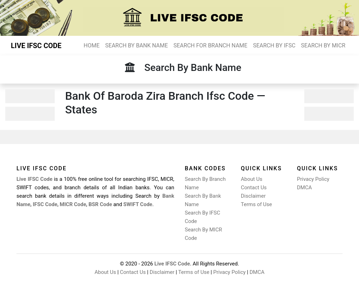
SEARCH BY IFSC (274, 45)
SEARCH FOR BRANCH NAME (211, 45)
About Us (251, 179)
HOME (92, 45)
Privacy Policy (313, 179)
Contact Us (254, 187)
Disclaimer (253, 196)
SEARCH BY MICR (323, 45)
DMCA (304, 187)
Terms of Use (256, 204)
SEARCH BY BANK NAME (136, 45)
